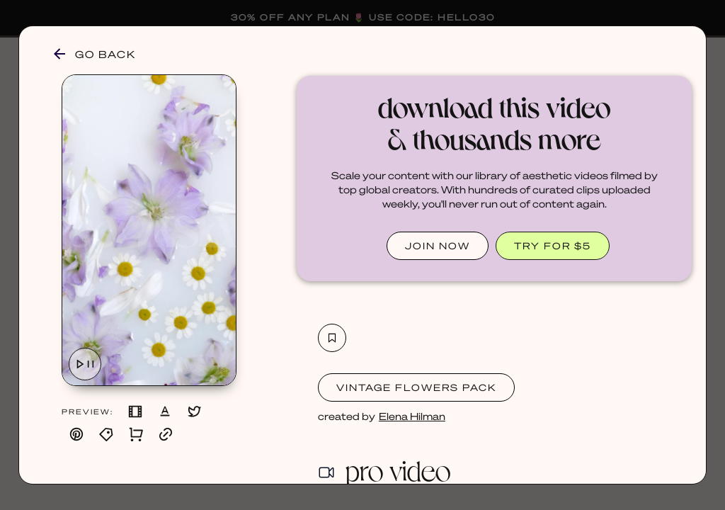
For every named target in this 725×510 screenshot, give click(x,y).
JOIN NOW (437, 245)
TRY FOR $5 (552, 245)
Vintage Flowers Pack (416, 387)
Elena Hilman (412, 415)
